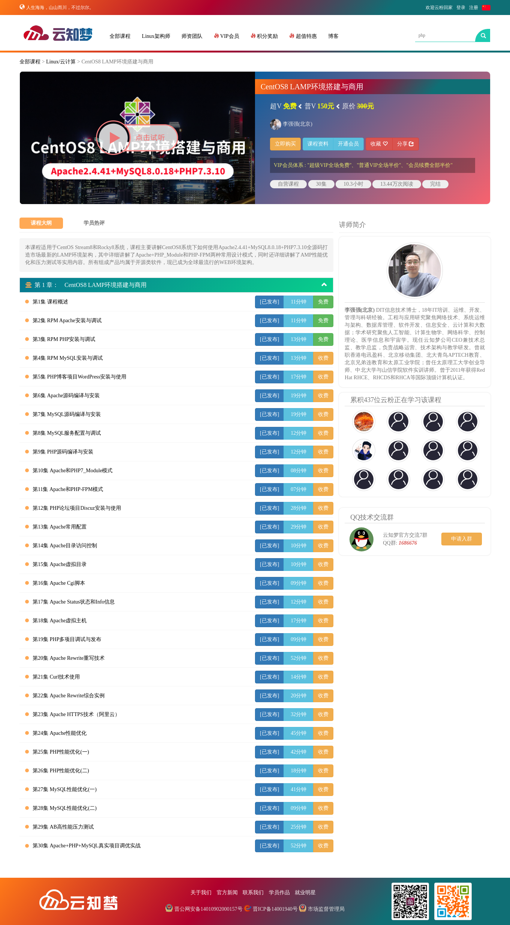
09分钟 (298, 583)
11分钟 (298, 302)
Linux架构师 (156, 36)
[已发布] (269, 302)
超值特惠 (303, 36)
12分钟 (298, 433)
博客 (333, 36)
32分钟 (298, 714)
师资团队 (192, 36)
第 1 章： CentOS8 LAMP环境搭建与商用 (176, 285)
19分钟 (298, 395)
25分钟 (298, 827)
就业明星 (305, 892)
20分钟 (298, 695)
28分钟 (298, 508)
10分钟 (298, 545)
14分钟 (298, 677)
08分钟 (298, 470)
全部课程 (120, 36)
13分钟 (298, 339)
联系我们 (253, 892)
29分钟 (298, 527)
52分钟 (298, 658)
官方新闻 (227, 892)
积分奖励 (264, 36)
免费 (323, 302)
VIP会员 (226, 36)
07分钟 (298, 489)
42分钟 (298, 752)
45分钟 (298, 733)
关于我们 (201, 892)
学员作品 (279, 892)
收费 (323, 358)
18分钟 (298, 770)
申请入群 (461, 539)
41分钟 (298, 789)
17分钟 (298, 377)
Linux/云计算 (61, 62)
